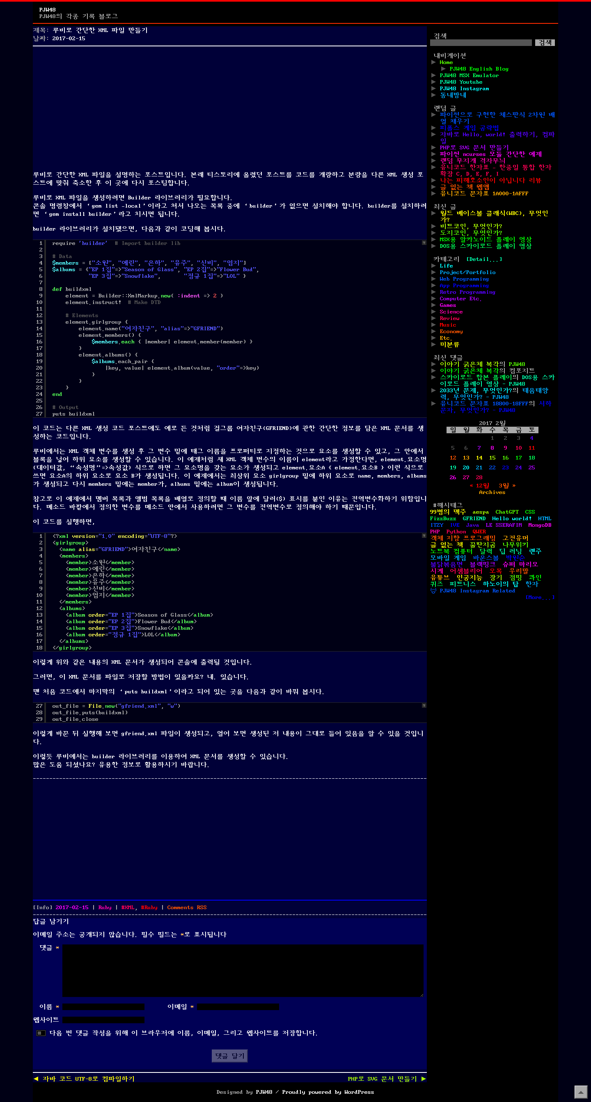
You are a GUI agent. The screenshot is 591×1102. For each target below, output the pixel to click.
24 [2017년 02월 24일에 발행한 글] (518, 467)
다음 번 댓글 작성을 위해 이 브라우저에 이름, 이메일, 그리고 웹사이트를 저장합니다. (183, 1033)
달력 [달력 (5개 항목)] (485, 551)
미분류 (450, 344)
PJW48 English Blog (479, 69)
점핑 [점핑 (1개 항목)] (515, 577)
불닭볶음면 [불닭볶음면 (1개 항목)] (446, 564)
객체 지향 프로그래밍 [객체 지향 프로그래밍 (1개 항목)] (463, 538)
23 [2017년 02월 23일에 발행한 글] (505, 467)
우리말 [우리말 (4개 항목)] (519, 571)
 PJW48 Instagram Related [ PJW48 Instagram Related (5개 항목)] (472, 591)
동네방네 (453, 95)
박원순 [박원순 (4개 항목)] (515, 558)
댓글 (49, 947)
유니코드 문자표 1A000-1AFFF (484, 193)
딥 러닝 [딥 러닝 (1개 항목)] (510, 551)
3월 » (507, 485)
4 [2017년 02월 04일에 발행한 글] (532, 438)
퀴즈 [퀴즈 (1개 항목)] (436, 584)
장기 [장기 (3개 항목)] (495, 577)
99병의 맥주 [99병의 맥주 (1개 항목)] (448, 512)
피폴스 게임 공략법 (469, 128)
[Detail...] (484, 259)
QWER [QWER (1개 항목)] (479, 531)
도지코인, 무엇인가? (471, 233)
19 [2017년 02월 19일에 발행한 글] (453, 467)
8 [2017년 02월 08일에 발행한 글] (492, 448)
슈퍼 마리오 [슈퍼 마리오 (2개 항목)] (520, 564)
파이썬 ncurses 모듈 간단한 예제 (491, 154)
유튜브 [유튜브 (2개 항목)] (440, 577)
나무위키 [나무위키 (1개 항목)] (515, 545)
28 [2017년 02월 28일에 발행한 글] (479, 477)
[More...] (540, 597)
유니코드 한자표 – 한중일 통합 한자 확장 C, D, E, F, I (496, 170)
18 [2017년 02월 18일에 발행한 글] (532, 458)
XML (130, 907)
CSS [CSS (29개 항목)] (530, 512)
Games (448, 305)
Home (446, 62)
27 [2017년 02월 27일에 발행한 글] (466, 477)
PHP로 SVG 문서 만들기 (474, 147)
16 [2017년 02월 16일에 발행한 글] (505, 458)
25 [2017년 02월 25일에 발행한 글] (532, 467)
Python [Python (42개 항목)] (456, 531)
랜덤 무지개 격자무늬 (473, 161)
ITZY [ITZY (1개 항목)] (436, 525)
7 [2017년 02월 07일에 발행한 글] (479, 448)
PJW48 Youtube (461, 82)
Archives (492, 492)
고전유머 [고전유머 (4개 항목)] (515, 538)
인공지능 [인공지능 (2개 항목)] (469, 577)
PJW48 (47, 10)
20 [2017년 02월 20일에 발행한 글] (466, 467)
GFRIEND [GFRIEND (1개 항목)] (474, 518)
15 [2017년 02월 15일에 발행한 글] (492, 458)
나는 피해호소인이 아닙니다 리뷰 (491, 180)
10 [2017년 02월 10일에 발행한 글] (518, 448)
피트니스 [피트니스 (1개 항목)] (463, 584)
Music (448, 325)
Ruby (105, 907)
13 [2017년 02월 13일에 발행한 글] (466, 458)
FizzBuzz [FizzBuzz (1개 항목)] (443, 518)
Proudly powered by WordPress (328, 1092)
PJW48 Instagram (464, 88)
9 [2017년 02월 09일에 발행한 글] (505, 448)
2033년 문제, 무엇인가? (476, 390)
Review (450, 318)
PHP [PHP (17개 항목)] (435, 531)
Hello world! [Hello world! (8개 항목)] (512, 518)
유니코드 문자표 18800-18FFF (484, 403)
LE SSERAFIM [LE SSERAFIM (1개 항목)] (504, 525)
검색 (440, 36)
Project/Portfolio (468, 272)
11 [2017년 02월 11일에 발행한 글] (532, 448)
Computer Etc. (461, 298)
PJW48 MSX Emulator (469, 75)
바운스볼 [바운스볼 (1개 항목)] (486, 558)
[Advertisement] (230, 106)
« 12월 (479, 485)
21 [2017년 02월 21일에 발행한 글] (479, 467)
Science (451, 312)
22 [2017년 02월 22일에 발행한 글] (492, 467)
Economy (451, 331)
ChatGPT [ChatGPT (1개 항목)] (507, 512)
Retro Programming (468, 292)
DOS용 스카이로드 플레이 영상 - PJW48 (497, 380)
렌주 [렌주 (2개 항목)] (535, 551)
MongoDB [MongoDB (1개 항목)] (540, 525)
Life (446, 266)
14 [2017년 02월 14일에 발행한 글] (479, 458)
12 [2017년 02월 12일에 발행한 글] (453, 458)
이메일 (180, 1007)
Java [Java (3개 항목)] (472, 525)
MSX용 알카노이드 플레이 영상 (486, 239)
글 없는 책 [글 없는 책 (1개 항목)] (446, 545)
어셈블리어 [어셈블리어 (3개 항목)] (466, 571)
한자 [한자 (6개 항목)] (531, 584)
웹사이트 (46, 1020)
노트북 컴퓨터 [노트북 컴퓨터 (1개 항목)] (451, 551)
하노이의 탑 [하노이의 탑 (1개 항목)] (501, 584)
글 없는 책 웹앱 (464, 187)
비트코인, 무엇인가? (471, 226)
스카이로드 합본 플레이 (476, 377)
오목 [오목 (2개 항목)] (495, 571)
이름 (49, 1007)
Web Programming (464, 279)
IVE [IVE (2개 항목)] (455, 525)
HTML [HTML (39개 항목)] (545, 518)
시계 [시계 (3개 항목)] (436, 571)
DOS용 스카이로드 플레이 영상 (486, 246)
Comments (187, 907)
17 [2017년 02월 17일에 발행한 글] (518, 458)
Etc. (446, 338)
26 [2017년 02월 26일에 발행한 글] (453, 477)
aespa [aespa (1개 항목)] (481, 512)
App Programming (464, 285)
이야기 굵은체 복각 (469, 364)
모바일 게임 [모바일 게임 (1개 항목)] (448, 558)
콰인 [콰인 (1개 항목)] (535, 577)
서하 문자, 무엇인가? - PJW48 (496, 407)
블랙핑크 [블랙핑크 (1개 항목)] (483, 564)
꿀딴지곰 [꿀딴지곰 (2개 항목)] (483, 545)
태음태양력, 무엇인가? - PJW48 (494, 393)
